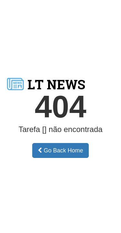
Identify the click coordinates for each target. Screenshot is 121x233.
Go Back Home (60, 150)
